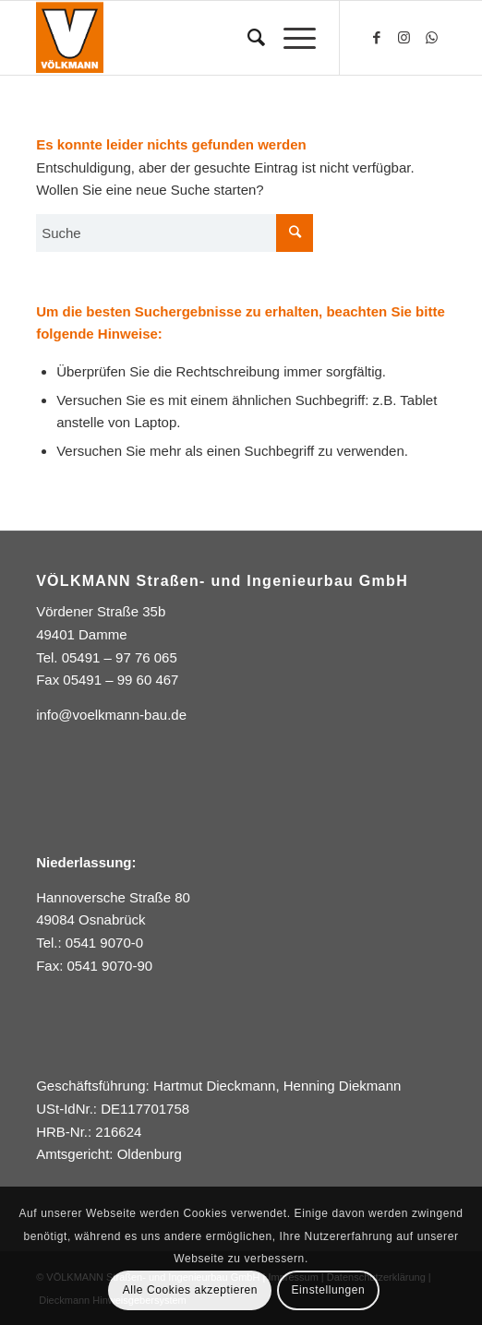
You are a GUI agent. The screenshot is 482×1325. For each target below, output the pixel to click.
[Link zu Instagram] (404, 38)
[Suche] (247, 38)
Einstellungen (329, 1289)
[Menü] (290, 38)
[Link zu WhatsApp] (432, 38)
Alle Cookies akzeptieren (190, 1289)
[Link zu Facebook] (377, 38)
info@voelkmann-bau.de (111, 714)
